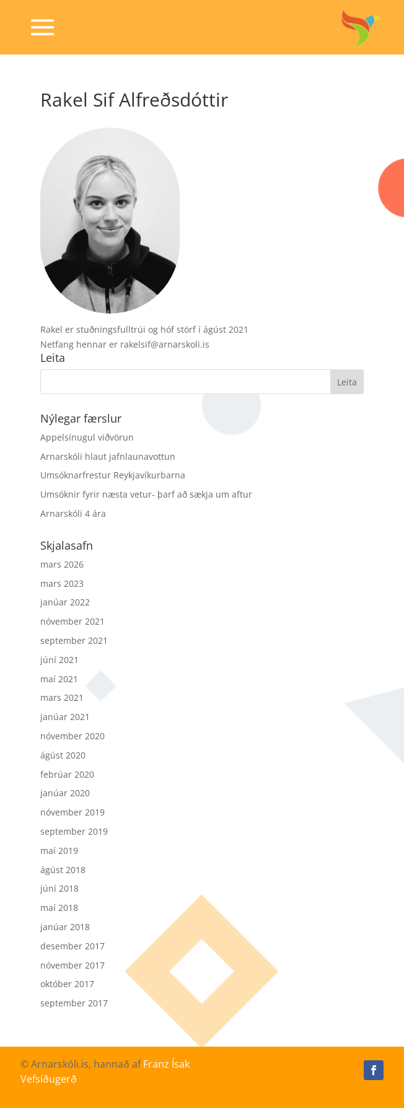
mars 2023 (62, 583)
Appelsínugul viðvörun (87, 437)
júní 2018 (59, 888)
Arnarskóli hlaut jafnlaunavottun (107, 456)
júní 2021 (59, 660)
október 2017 (67, 984)
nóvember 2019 (72, 812)
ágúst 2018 (63, 870)
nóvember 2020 (72, 736)
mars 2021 (62, 697)
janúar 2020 (65, 793)
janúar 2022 (65, 602)
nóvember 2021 (72, 621)
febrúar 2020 (67, 774)
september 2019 (74, 831)
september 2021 (74, 640)
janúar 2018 (65, 927)
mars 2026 (62, 564)
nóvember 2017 (72, 965)
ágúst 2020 (63, 755)
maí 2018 (59, 907)
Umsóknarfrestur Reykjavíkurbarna (112, 475)
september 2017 (74, 1003)
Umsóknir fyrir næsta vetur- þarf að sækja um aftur (146, 494)
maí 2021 (59, 679)
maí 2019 (59, 850)
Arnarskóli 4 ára (73, 513)
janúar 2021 (65, 717)
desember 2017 (72, 946)
